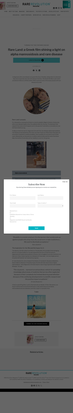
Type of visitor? (42, 203)
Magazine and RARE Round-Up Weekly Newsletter (21, 221)
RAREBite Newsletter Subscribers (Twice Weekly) (22, 215)
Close (65, 182)
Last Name (41, 195)
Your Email (13, 203)
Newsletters (13, 211)
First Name (13, 195)
